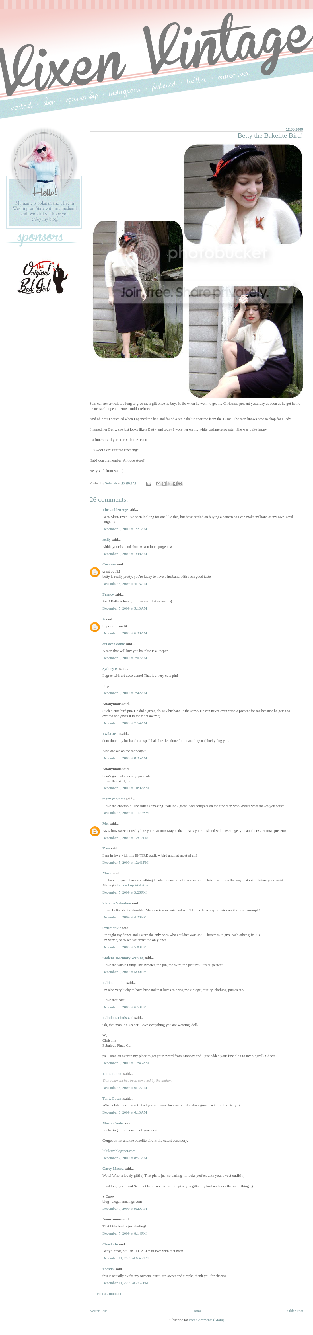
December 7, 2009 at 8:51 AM (124, 1158)
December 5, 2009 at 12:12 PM (125, 838)
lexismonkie (111, 928)
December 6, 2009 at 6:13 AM (124, 1112)
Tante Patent (112, 1073)
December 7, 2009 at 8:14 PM (124, 1233)
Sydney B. (110, 669)
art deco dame (113, 644)
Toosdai (108, 1269)
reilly (106, 539)
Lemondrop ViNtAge (132, 885)
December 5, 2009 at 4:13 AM (124, 583)
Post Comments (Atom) (206, 1320)
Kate (106, 848)
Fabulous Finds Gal (117, 1017)
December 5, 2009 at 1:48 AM (124, 554)
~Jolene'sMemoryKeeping (123, 958)
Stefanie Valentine (116, 903)
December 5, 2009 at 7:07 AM (124, 658)
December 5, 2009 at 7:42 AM (124, 693)
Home (197, 1311)
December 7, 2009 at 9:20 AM (124, 1208)
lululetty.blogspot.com (118, 1151)
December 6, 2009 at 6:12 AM (124, 1087)
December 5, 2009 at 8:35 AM (124, 758)
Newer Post (98, 1311)
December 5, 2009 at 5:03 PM (124, 947)
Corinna (109, 564)
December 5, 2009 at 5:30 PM (124, 972)
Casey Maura (113, 1168)
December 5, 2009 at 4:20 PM (124, 917)
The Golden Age (115, 509)
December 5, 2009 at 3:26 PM (124, 892)
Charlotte (110, 1244)
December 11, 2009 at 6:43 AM (125, 1258)
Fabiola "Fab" (113, 982)
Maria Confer (113, 1123)
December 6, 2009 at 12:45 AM (125, 1063)
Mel (105, 823)
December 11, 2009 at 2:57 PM (125, 1283)
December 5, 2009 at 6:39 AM (124, 633)
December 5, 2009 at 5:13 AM (124, 608)
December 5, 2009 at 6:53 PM (124, 1007)
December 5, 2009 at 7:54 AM (124, 723)
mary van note (113, 799)
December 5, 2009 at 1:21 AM (124, 529)
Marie (107, 873)
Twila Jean (111, 733)
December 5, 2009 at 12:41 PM (125, 862)
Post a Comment (109, 1293)
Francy (108, 594)
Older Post (295, 1311)
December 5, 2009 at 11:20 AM (125, 813)
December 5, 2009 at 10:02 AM (125, 788)
